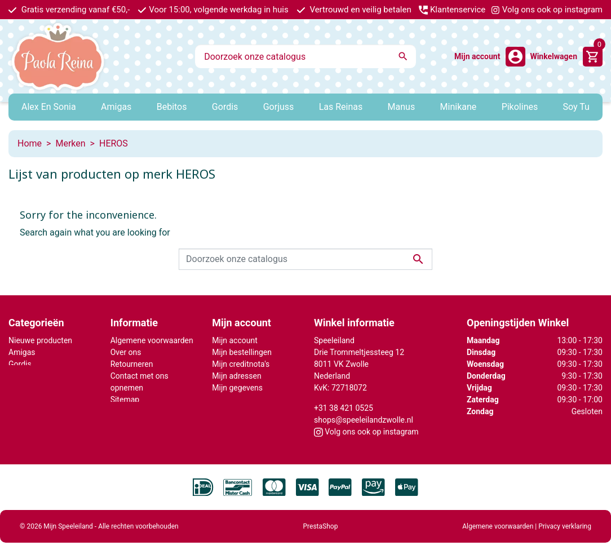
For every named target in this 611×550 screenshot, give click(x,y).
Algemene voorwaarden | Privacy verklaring (526, 520)
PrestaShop (320, 520)
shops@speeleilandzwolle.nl (363, 419)
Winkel (122, 411)
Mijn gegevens (237, 387)
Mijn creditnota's (240, 364)
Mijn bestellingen (242, 352)
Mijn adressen (236, 375)
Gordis (20, 364)
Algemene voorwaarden (151, 340)
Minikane (24, 375)
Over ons (125, 352)
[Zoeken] (305, 56)
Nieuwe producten (40, 340)
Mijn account (234, 340)
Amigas (22, 352)
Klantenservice (452, 10)
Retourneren (131, 364)
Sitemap (124, 399)
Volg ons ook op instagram (547, 10)
